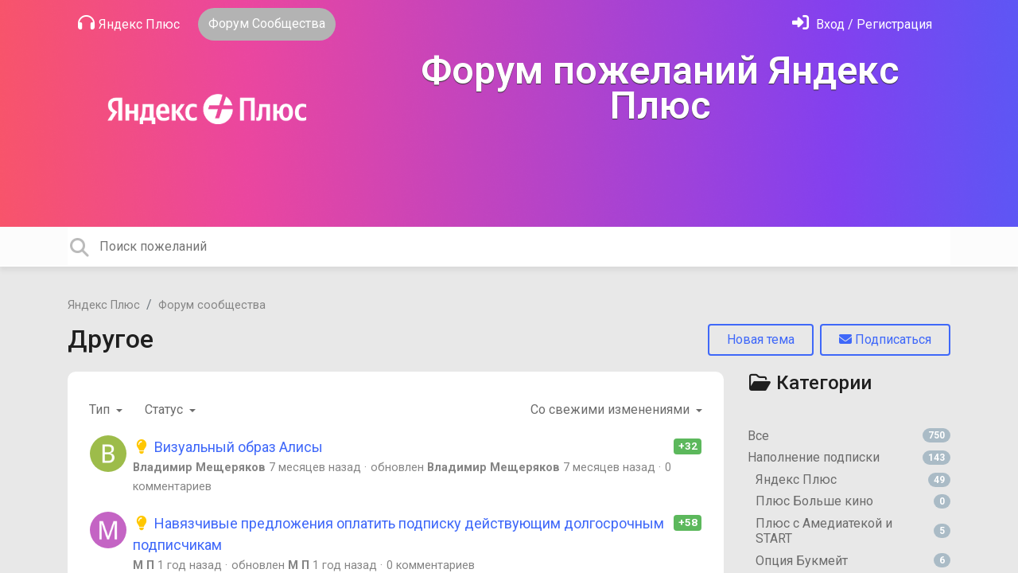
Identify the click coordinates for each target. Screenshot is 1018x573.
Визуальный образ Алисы (228, 447)
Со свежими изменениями (611, 409)
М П (143, 565)
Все (849, 435)
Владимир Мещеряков (199, 467)
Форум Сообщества (266, 23)
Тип (101, 409)
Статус (165, 409)
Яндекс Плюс (129, 23)
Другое (110, 339)
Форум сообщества (212, 305)
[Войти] (862, 24)
